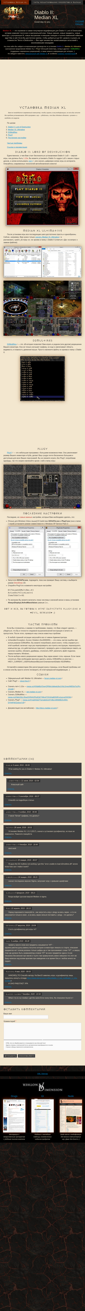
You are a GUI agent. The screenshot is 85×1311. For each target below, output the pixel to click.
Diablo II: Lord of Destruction (19, 127)
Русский (79, 21)
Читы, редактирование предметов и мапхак (57, 2)
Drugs (14, 1096)
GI (42, 1096)
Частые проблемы (14, 143)
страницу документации (67, 54)
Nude (71, 1096)
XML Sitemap (42, 1074)
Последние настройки (17, 138)
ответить (8, 773)
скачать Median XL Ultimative (47, 237)
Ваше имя (7, 1014)
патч (31, 161)
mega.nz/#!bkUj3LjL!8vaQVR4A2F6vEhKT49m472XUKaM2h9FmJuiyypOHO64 (40, 697)
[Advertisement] (21, 83)
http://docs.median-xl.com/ (47, 708)
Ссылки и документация (17, 147)
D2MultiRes (12, 132)
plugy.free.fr (25, 681)
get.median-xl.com (34, 692)
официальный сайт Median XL (37, 54)
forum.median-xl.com (53, 678)
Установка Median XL (15, 2)
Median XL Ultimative (16, 130)
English (79, 24)
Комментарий (10, 1021)
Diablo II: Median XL (46, 14)
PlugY (10, 135)
